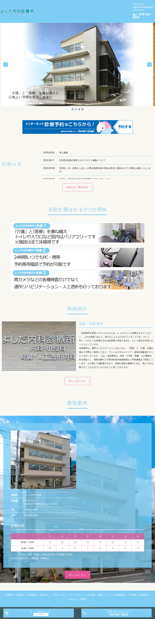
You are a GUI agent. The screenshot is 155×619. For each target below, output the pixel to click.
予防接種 (117, 9)
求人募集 (63, 148)
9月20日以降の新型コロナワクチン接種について (82, 155)
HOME (71, 13)
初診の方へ (89, 4)
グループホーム (45, 9)
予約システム (108, 4)
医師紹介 (57, 4)
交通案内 (41, 4)
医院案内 (72, 4)
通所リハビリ (82, 9)
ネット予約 (41, 611)
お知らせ (57, 13)
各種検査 (41, 13)
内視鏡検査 (100, 9)
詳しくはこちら (77, 376)
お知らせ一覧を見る (77, 182)
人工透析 (64, 9)
